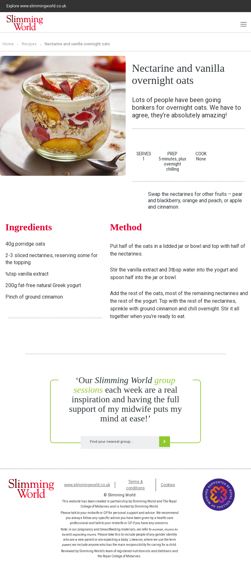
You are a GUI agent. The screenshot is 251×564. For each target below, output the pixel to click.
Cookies (168, 485)
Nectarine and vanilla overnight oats (77, 43)
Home (8, 43)
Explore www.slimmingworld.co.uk (36, 6)
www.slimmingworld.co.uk (87, 485)
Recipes (29, 43)
